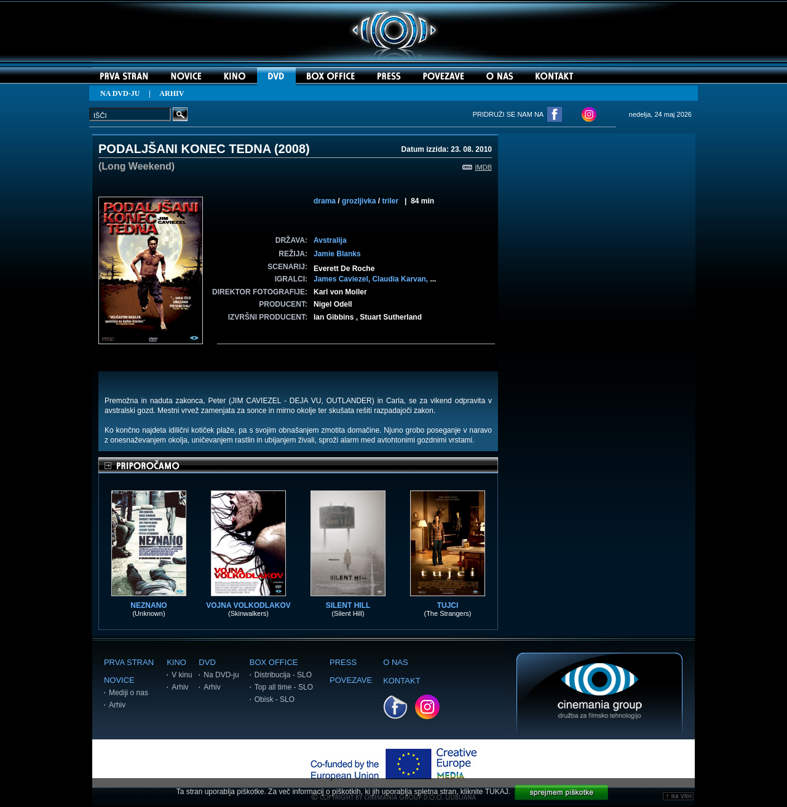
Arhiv (117, 705)
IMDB (477, 167)
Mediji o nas (128, 692)
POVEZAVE (351, 680)
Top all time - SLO (284, 687)
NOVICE (119, 680)
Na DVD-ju (221, 675)
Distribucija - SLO (283, 675)
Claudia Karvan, (401, 279)
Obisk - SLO (275, 699)
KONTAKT (401, 680)
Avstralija (330, 240)
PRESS (343, 662)
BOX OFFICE (274, 662)
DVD (207, 662)
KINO (176, 662)
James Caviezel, (343, 279)
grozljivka (359, 201)
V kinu (182, 675)
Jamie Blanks (337, 254)
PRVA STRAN (129, 662)
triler (390, 201)
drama (325, 201)
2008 (292, 148)
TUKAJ (496, 791)
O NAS (395, 662)
